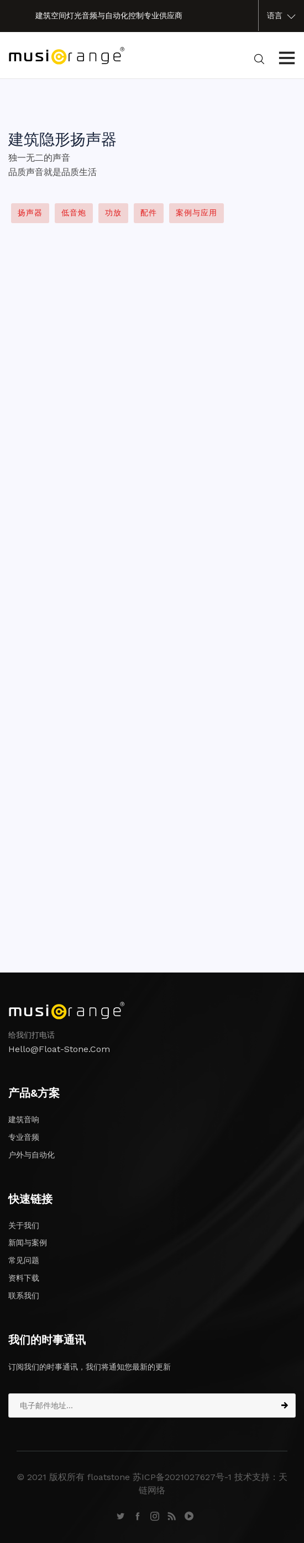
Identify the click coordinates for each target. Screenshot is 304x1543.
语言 (281, 16)
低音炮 (73, 212)
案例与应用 (196, 212)
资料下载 (23, 1277)
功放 (113, 212)
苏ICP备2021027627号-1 (182, 1477)
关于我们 (23, 1225)
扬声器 (30, 212)
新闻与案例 (27, 1242)
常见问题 (23, 1260)
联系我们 (23, 1295)
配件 (148, 212)
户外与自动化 (31, 1154)
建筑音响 (23, 1119)
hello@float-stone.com (59, 1049)
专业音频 (23, 1137)
